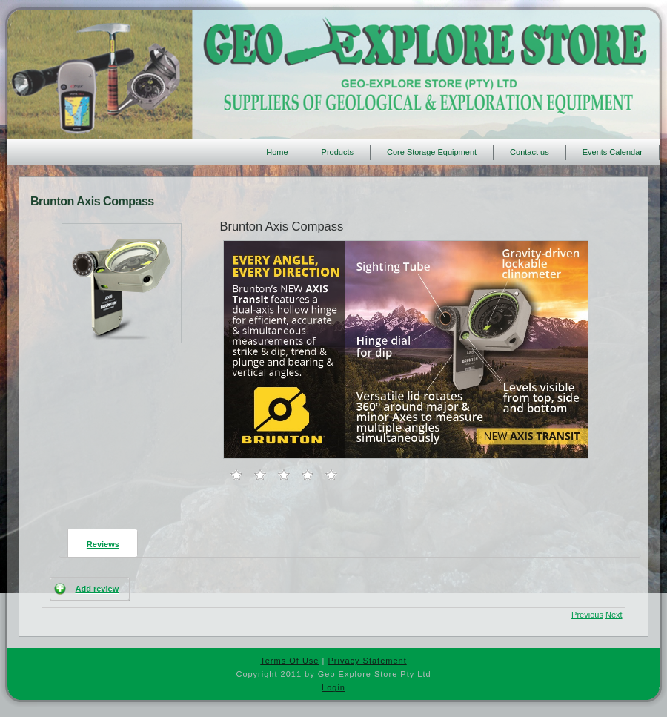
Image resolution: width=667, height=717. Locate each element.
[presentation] (102, 542)
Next (614, 614)
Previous (587, 614)
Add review (97, 588)
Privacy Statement (367, 660)
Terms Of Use (289, 660)
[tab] (98, 543)
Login (333, 687)
